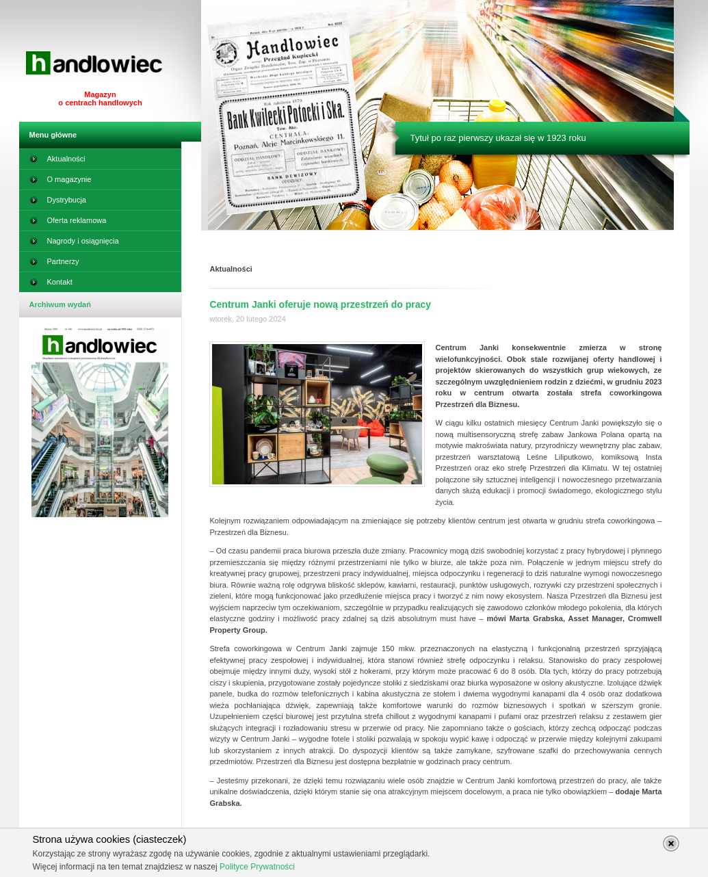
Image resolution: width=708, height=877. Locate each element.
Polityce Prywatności (257, 867)
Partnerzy (54, 264)
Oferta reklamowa (68, 223)
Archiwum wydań (60, 304)
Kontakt (51, 284)
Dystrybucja (57, 202)
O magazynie (60, 182)
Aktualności (57, 161)
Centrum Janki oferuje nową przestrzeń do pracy (320, 304)
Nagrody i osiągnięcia (74, 243)
